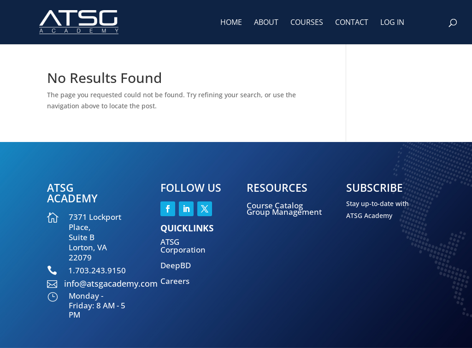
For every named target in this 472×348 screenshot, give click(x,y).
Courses (306, 23)
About (266, 23)
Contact (351, 23)
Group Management (284, 211)
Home (231, 23)
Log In (392, 23)
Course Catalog (275, 205)
